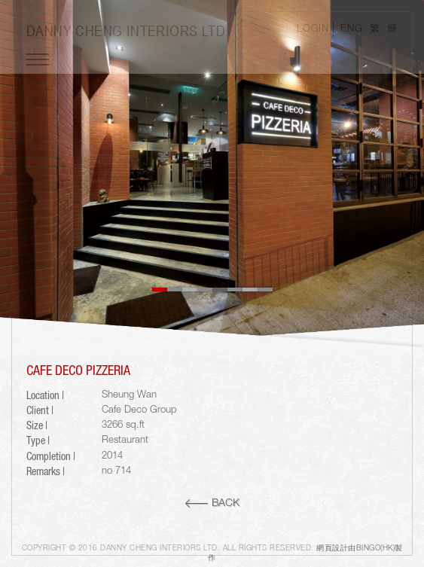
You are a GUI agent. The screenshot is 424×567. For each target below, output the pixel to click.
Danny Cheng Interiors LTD (125, 30)
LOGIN (312, 29)
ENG (351, 29)
